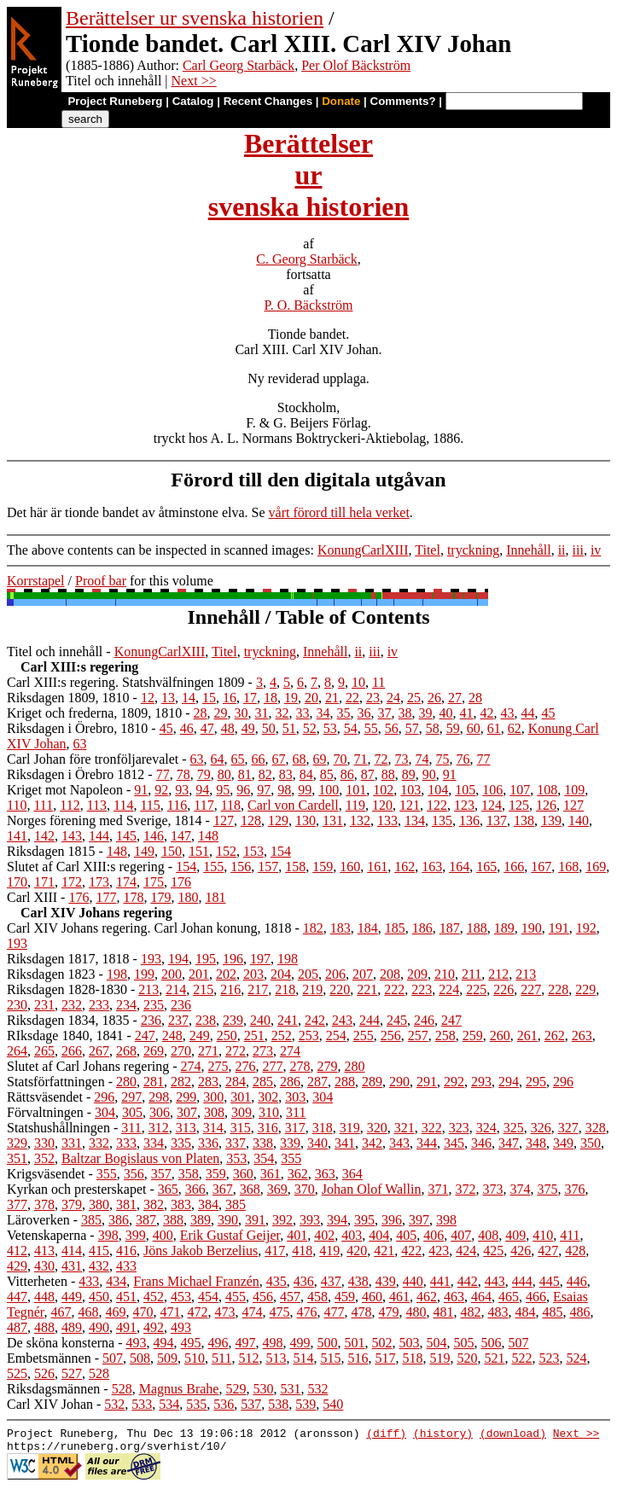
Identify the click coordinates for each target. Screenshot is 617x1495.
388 (173, 1220)
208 (390, 974)
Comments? (403, 101)
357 (161, 1173)
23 (373, 697)
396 (391, 1220)
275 (218, 1066)
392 (282, 1220)
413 (44, 1250)
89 (409, 774)
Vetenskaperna (46, 1235)
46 (187, 728)
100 (328, 789)
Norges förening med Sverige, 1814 (104, 820)
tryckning (473, 550)
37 (385, 713)
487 (17, 1327)
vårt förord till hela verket (339, 512)
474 (252, 1312)
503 (409, 1342)
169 (595, 866)
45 (549, 713)
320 (377, 1127)
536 (223, 1404)
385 (235, 1204)
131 (333, 820)
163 (432, 866)
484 (525, 1312)
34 (323, 713)
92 (161, 789)
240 (260, 1020)
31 (262, 713)
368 (250, 1189)
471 (170, 1312)
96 (243, 789)
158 (295, 866)
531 (290, 1389)
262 (554, 1035)
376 (574, 1189)
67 (279, 759)
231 (44, 1005)
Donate (341, 101)
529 (235, 1389)
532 (317, 1389)
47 (207, 728)
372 (465, 1189)
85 (327, 774)
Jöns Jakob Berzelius (200, 1250)
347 (508, 1143)
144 (99, 836)
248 (172, 1035)
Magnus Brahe (179, 1389)
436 (304, 1281)
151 (199, 851)
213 (525, 974)
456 (263, 1296)
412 (17, 1250)
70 (340, 759)
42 (487, 713)
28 (475, 697)
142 (44, 836)
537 (251, 1404)
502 (382, 1342)
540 (333, 1404)
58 (432, 728)
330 (44, 1143)
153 (253, 851)
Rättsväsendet (45, 1097)
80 (224, 774)
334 (153, 1143)
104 (438, 789)
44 (528, 713)
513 (275, 1358)
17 (250, 697)
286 (290, 1081)
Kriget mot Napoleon (65, 789)
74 (422, 759)
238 (205, 1020)
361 (270, 1173)
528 (99, 1373)
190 (531, 928)
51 (289, 728)
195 (205, 958)
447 (17, 1296)
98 (284, 789)
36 (364, 713)
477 (334, 1312)
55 (371, 728)
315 (240, 1127)
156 (240, 866)
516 (357, 1358)
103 (410, 789)
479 (389, 1312)
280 (355, 1066)
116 (177, 805)
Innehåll (528, 550)
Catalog (193, 101)
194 (178, 958)
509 (167, 1358)
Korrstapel (36, 580)
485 (553, 1312)
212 (498, 974)
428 (575, 1250)
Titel (427, 550)
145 (126, 836)
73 (402, 759)
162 (404, 866)
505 (464, 1342)
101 (356, 789)
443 (495, 1281)
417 (275, 1250)
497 (246, 1342)
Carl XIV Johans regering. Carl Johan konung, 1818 (149, 928)
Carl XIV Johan (50, 1404)
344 (426, 1143)
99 (304, 789)
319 (350, 1127)
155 (213, 866)
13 (168, 697)
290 (399, 1081)
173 (99, 882)
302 (268, 1097)
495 (191, 1342)
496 (218, 1342)
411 (569, 1235)
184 (368, 928)
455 (235, 1296)
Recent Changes (268, 101)
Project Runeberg (114, 101)
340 (317, 1143)
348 (536, 1143)
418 (302, 1250)
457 (290, 1296)
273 (263, 1051)
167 (541, 866)
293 (481, 1081)
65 (238, 759)
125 (519, 805)
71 (361, 759)
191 (559, 928)
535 (196, 1404)
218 (285, 989)
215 (203, 989)
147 (181, 836)
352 (44, 1158)
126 (546, 805)
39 (426, 713)
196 (233, 958)
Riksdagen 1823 (51, 974)
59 (453, 728)
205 (308, 974)
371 (438, 1189)
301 (240, 1097)
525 (17, 1373)
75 (443, 759)
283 (208, 1081)
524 (576, 1358)
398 (446, 1220)
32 (282, 713)
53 (330, 728)
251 (254, 1035)
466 (536, 1296)
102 (383, 789)
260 (500, 1035)
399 (135, 1235)
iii (578, 550)
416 (126, 1250)
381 (126, 1204)
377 (17, 1204)
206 (335, 974)
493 (181, 1327)
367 (222, 1189)
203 (253, 974)
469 (116, 1312)
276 (246, 1066)
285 (263, 1081)
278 (300, 1066)
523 (548, 1358)
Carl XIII (32, 897)
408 (488, 1235)
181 (215, 897)
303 (295, 1097)
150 (171, 851)
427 (548, 1250)
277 (273, 1066)
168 (568, 866)
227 (531, 989)
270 (181, 1051)
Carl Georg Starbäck (238, 65)
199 (144, 974)
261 (527, 1035)
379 (71, 1204)
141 (17, 836)
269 (153, 1051)
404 (379, 1235)
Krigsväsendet (46, 1173)
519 (439, 1358)
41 (467, 713)
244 (369, 1020)
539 (305, 1404)
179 (160, 897)
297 (131, 1097)
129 (278, 820)
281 (153, 1081)
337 (235, 1143)
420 (356, 1250)
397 (419, 1220)
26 (434, 697)
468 (89, 1312)
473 (225, 1312)
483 (498, 1312)
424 (466, 1250)
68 (299, 759)
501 (355, 1342)
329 (17, 1143)
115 (150, 805)
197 (260, 958)
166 (513, 866)
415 (99, 1250)
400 (163, 1235)
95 (223, 789)
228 (558, 989)
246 (424, 1020)
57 (412, 728)
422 (411, 1250)
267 (99, 1051)
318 (322, 1127)
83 (286, 774)
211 (471, 974)
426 (520, 1250)
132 (360, 820)
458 (317, 1296)
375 (547, 1189)
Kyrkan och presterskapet (77, 1189)
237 (178, 1020)
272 (235, 1051)
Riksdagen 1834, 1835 (68, 1020)
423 (438, 1250)
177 (106, 897)
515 (330, 1358)
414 (71, 1250)
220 (339, 989)
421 (384, 1250)
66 (258, 759)
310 (269, 1112)
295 (536, 1081)
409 (515, 1235)
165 (486, 866)
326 (541, 1127)
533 (141, 1404)
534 (169, 1404)
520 (467, 1358)
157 (268, 866)
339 (290, 1143)
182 (313, 928)
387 (146, 1220)
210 (444, 974)
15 (209, 697)
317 (295, 1127)
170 (17, 882)
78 (183, 774)
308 (214, 1112)
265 (44, 1051)
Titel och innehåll (54, 651)
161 (377, 866)
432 (99, 1266)
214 (176, 989)
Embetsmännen (49, 1358)
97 (264, 789)
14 (188, 697)
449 (71, 1296)
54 (351, 728)
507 (519, 1342)
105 (465, 789)
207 (362, 974)
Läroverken (38, 1220)
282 (181, 1081)
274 (290, 1051)
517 (385, 1358)
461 (399, 1296)
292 (454, 1081)
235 (153, 1005)
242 (315, 1020)
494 (164, 1342)
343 (399, 1143)
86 (347, 774)
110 (16, 805)
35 (344, 713)
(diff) (386, 1435)
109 (574, 789)
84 (306, 774)
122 (437, 805)
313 (186, 1127)
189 (504, 928)
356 (134, 1173)
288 (345, 1081)
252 (281, 1035)
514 (303, 1358)
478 (362, 1312)
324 (486, 1127)
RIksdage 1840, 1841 (65, 1035)
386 (118, 1220)
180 (188, 897)
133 (387, 820)
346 (481, 1143)
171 (44, 882)
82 (265, 774)
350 (590, 1143)
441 (440, 1281)
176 (181, 882)
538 (278, 1404)
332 (99, 1143)
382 (153, 1204)
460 (372, 1296)
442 (467, 1281)
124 (491, 805)
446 (577, 1281)
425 (493, 1250)
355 (291, 1158)
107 (519, 789)
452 (153, 1296)
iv (596, 550)
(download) (513, 1435)
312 (158, 1127)
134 (415, 820)
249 (199, 1035)
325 (513, 1127)
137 (496, 820)
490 (99, 1327)
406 (433, 1235)
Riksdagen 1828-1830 (67, 989)
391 (255, 1220)
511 (221, 1358)
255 (363, 1035)
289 (372, 1081)
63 (79, 743)
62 (514, 728)
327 (568, 1127)
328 (595, 1127)
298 (158, 1097)
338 (263, 1143)
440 (413, 1281)
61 (494, 728)
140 (578, 820)
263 (582, 1035)
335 (181, 1143)
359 (216, 1173)
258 (445, 1035)
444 (522, 1281)
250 (227, 1035)
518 (412, 1358)
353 (236, 1158)
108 (547, 789)
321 (404, 1127)
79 (204, 774)
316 (268, 1127)
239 (233, 1020)
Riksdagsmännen (53, 1389)
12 (147, 697)
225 (476, 989)
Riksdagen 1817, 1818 (68, 958)
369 (277, 1189)
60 (473, 728)
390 (228, 1220)
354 (263, 1158)
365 (168, 1189)
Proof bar (100, 580)
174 (126, 882)
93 (182, 789)
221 (367, 989)
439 (385, 1281)
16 (229, 697)
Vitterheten (37, 1281)
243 (342, 1020)
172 (71, 882)
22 (352, 697)
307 (187, 1112)
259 (473, 1035)
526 (44, 1373)
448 (44, 1296)
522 (521, 1358)
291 (426, 1081)
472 (198, 1312)
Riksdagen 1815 (51, 851)
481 (444, 1312)
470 (143, 1312)
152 (226, 851)
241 (287, 1020)
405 (406, 1235)
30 (241, 713)
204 (281, 974)
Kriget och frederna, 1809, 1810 (94, 713)
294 (508, 1081)
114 (123, 805)
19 (291, 697)
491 (126, 1327)
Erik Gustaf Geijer (230, 1235)
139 (551, 820)
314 (213, 1127)
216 (230, 989)
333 (126, 1143)
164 (459, 866)
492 (153, 1327)
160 (350, 866)
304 (322, 1097)
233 (99, 1005)
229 (585, 989)
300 (213, 1097)
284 (235, 1081)
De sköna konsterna (60, 1342)
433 (126, 1266)
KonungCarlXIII (363, 550)
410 (543, 1235)
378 (44, 1204)
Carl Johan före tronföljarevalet (92, 759)
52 (310, 728)
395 (364, 1220)
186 (422, 928)
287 (317, 1081)
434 (116, 1281)
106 (492, 789)
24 (393, 697)
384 (208, 1204)
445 (549, 1281)
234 (126, 1005)
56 (392, 728)
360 (243, 1173)
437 (331, 1281)
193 (17, 943)
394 (337, 1220)
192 (586, 928)
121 (409, 805)
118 (231, 805)
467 (61, 1312)
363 (325, 1173)
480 (416, 1312)
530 (263, 1389)
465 (508, 1296)
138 (524, 820)
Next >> (194, 80)
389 (200, 1220)
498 (273, 1342)
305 (132, 1112)
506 (491, 1342)
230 (17, 1005)
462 (426, 1296)
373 (492, 1189)
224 (449, 989)
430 (44, 1266)
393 (310, 1220)
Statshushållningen (58, 1127)
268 (126, 1051)
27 (455, 697)
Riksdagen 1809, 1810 (68, 697)
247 (451, 1020)
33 (303, 713)
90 (429, 774)
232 (71, 1005)
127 (573, 805)
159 (322, 866)
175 (153, 882)
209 (417, 974)
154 (281, 851)
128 (251, 820)
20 (311, 697)
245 (397, 1020)
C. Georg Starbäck (306, 259)
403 (351, 1235)
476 (307, 1312)
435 (276, 1281)
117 (203, 805)
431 (71, 1266)
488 (44, 1327)
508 (140, 1358)
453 (181, 1296)
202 (226, 974)
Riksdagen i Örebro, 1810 (77, 728)
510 (194, 1358)
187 (449, 928)
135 (442, 820)
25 (414, 697)
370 (304, 1189)
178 (133, 897)
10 (358, 682)
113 (97, 805)
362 (298, 1173)
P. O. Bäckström (309, 305)
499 (300, 1342)
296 (563, 1081)
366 (195, 1189)
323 (459, 1127)
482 (471, 1312)
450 (99, 1296)
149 (144, 851)
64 (217, 759)
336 (208, 1143)
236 (181, 1005)
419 (329, 1250)
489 (71, 1327)
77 (484, 759)
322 (432, 1127)
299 (186, 1097)
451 (126, 1296)
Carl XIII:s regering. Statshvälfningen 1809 (126, 682)
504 (437, 1342)
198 (287, 958)
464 (481, 1296)
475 (280, 1312)
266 (71, 1051)
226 (503, 989)
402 (324, 1235)
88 (388, 774)
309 (241, 1112)
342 (372, 1143)
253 (309, 1035)
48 (228, 728)
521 (494, 1358)
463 (454, 1296)
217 (257, 989)
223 (421, 989)
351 (17, 1158)
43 (508, 713)
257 (418, 1035)
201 (199, 974)
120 (382, 805)
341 (345, 1143)
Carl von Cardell (293, 805)
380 (99, 1204)
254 (336, 1035)
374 (519, 1189)
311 (296, 1112)
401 (297, 1235)
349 (563, 1143)
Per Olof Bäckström (355, 65)
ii (562, 550)
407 (461, 1235)
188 (477, 928)
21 (332, 697)
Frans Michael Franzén (196, 1281)
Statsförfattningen (56, 1081)
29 (221, 713)
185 (395, 928)
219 (312, 989)
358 (188, 1173)
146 (153, 836)
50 (269, 728)
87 (368, 774)
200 (171, 974)
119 (355, 805)
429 (17, 1266)
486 (580, 1312)
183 (340, 928)
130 (305, 820)
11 (378, 682)
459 (345, 1296)
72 (381, 759)
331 (71, 1143)
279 (327, 1066)
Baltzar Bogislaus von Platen (140, 1158)
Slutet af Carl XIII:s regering (86, 866)
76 (463, 759)
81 (245, 774)
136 (469, 820)
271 (208, 1051)
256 (391, 1035)
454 (208, 1296)
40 (446, 713)
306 (159, 1112)
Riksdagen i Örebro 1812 (75, 774)
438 (358, 1281)
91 (450, 774)
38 (405, 713)
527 (71, 1373)
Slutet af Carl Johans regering (88, 1066)
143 (71, 836)
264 (17, 1051)
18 (270, 697)
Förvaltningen (45, 1112)
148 (208, 836)
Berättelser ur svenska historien (194, 18)
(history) (443, 1435)
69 (320, 759)
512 (248, 1358)
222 (394, 989)
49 (248, 728)
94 (202, 789)
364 (352, 1173)
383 (181, 1204)
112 (69, 805)
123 (464, 805)
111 (43, 805)
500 (327, 1342)
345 (454, 1143)
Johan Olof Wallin (372, 1189)
